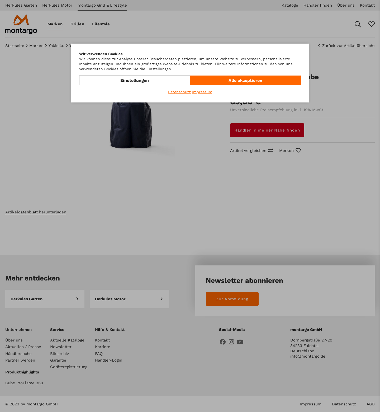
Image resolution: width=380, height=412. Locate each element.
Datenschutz (179, 92)
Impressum (202, 92)
